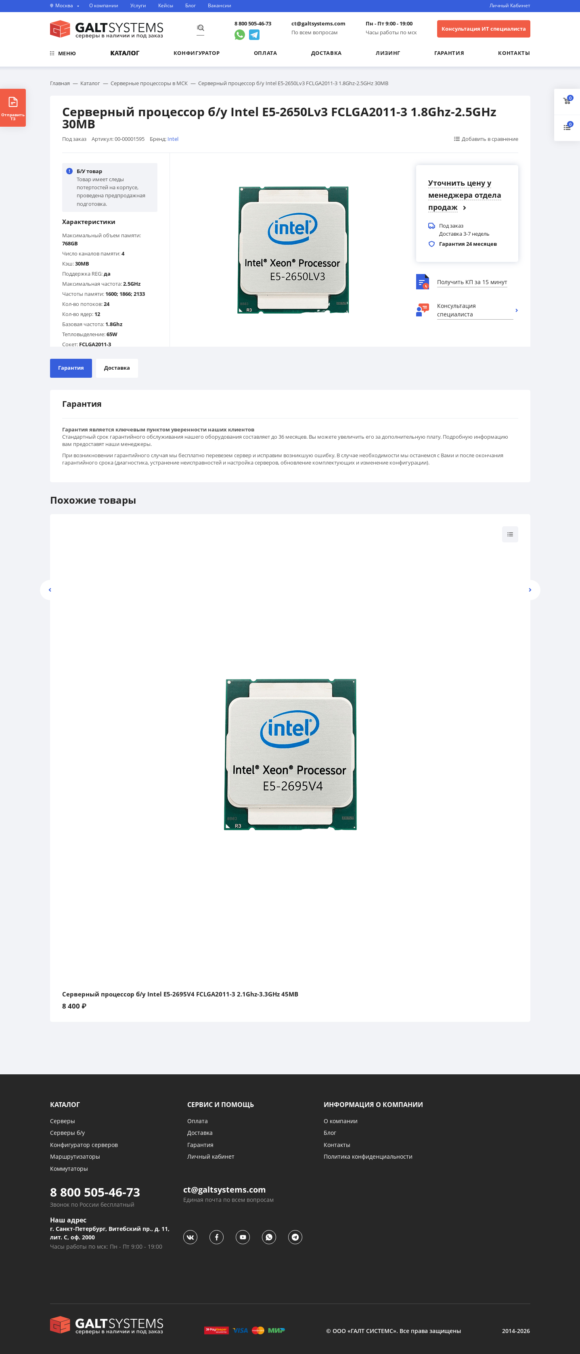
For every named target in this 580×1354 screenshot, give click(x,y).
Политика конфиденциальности (368, 1156)
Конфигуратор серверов (84, 1145)
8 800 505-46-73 (253, 23)
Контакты (514, 53)
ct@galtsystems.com (318, 23)
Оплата (265, 53)
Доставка (326, 53)
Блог (190, 5)
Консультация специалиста (456, 310)
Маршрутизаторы (75, 1156)
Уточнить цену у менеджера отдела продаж (464, 195)
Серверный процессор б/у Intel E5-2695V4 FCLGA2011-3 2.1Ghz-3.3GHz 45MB (180, 994)
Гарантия (449, 53)
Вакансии (219, 5)
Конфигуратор (197, 53)
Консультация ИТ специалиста (484, 28)
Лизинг (388, 53)
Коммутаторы (69, 1168)
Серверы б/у (67, 1132)
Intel (173, 138)
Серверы (62, 1121)
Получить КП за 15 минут (472, 282)
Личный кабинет (211, 1156)
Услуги (138, 5)
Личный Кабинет (510, 5)
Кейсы (165, 5)
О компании (103, 5)
